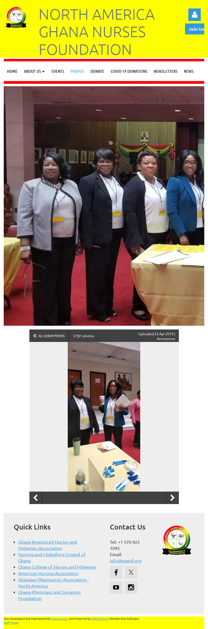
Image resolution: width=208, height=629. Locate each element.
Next (172, 498)
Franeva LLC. (59, 619)
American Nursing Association (48, 573)
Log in (194, 14)
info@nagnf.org (125, 560)
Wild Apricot (99, 619)
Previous (35, 498)
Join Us (196, 29)
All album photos (51, 335)
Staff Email (11, 623)
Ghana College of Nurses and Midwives (57, 566)
